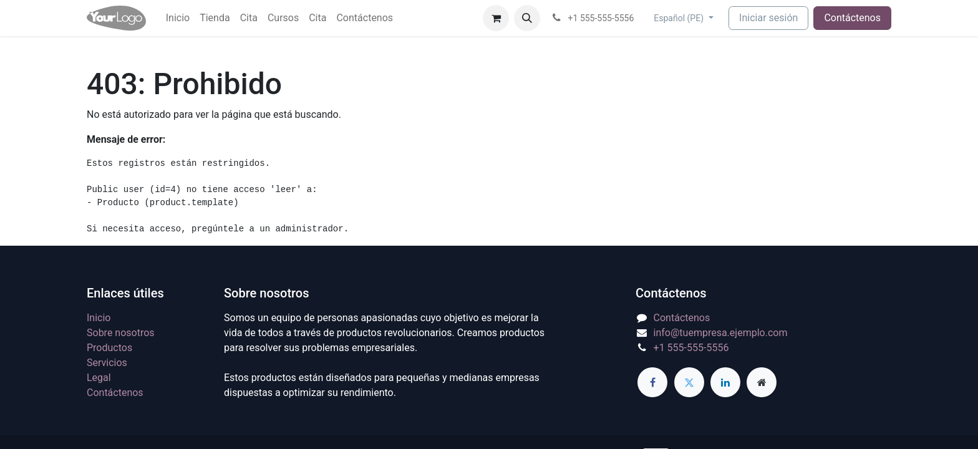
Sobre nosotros (121, 333)
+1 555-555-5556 (691, 348)
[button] (527, 18)
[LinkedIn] (725, 382)
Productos (109, 348)
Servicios (107, 363)
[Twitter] (689, 382)
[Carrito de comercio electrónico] (496, 18)
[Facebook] (652, 382)
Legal (99, 378)
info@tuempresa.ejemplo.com (721, 333)
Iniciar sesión (768, 18)
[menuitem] (178, 18)
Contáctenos (852, 18)
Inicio (98, 318)
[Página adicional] (762, 382)
